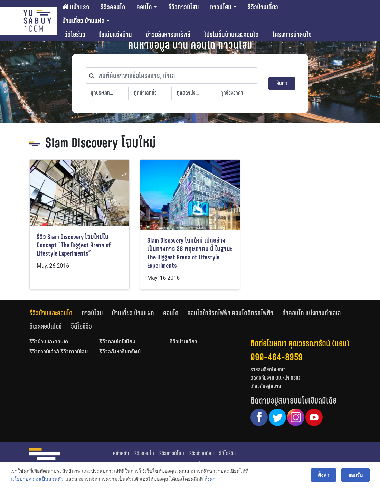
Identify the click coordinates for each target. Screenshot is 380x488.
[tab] (55, 313)
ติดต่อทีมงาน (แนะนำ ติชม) (275, 378)
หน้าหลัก (121, 453)
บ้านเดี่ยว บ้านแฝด (83, 21)
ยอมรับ (355, 475)
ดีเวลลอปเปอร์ (45, 326)
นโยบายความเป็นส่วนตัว (37, 479)
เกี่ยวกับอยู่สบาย (265, 386)
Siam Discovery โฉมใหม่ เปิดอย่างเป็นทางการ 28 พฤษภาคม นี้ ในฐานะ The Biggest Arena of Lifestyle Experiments (189, 253)
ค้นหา (281, 83)
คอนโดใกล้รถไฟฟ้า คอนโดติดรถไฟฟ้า (230, 313)
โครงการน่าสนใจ (292, 34)
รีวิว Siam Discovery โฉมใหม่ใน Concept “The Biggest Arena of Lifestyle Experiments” (74, 245)
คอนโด (144, 7)
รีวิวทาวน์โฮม (183, 7)
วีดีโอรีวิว (74, 34)
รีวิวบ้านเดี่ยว (263, 7)
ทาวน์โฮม (220, 7)
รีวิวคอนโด (113, 7)
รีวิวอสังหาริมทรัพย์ (120, 352)
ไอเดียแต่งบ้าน (115, 34)
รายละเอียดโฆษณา (268, 370)
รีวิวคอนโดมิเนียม (117, 342)
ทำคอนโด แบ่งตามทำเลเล (311, 313)
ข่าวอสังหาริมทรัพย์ (168, 34)
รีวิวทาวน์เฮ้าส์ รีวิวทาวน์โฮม (58, 352)
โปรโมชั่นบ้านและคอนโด (231, 34)
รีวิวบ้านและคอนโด (51, 313)
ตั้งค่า (210, 479)
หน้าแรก (75, 7)
